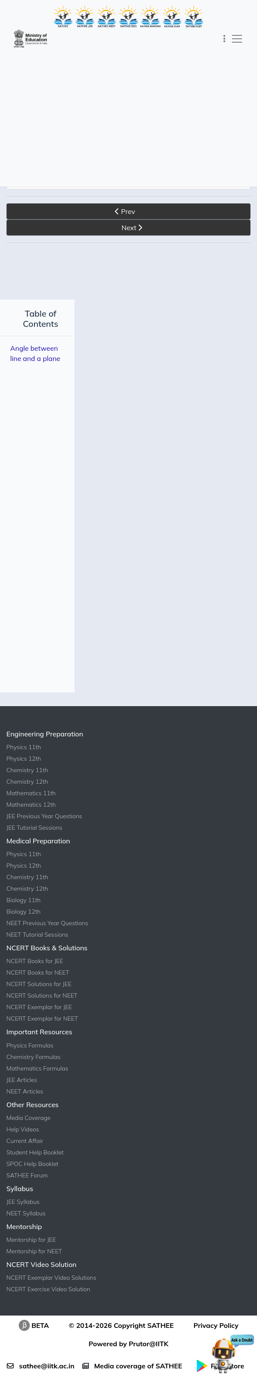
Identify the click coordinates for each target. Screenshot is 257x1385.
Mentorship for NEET (34, 1261)
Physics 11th (23, 757)
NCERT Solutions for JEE (38, 994)
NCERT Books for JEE (34, 971)
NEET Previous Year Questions (47, 933)
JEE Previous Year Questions (44, 826)
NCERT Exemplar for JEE (39, 1017)
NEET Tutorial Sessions (37, 945)
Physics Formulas (30, 1055)
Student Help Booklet (35, 1162)
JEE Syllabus (23, 1212)
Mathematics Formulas (37, 1078)
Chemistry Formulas (33, 1067)
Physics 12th (23, 769)
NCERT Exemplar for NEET (42, 1029)
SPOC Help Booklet (32, 1174)
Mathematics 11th (31, 803)
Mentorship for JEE (31, 1250)
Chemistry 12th (27, 792)
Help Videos (22, 1139)
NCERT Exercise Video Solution (48, 1299)
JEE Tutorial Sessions (34, 838)
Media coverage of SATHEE (132, 1376)
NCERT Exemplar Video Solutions (51, 1288)
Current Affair (24, 1151)
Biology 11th (23, 910)
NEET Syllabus (26, 1223)
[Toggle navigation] (224, 38)
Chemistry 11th (27, 780)
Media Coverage (28, 1128)
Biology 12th (23, 922)
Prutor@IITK (148, 1354)
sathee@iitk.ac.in (40, 1376)
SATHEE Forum (27, 1185)
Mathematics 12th (31, 815)
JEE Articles (21, 1090)
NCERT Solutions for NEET (41, 1006)
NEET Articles (24, 1101)
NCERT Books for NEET (37, 983)
